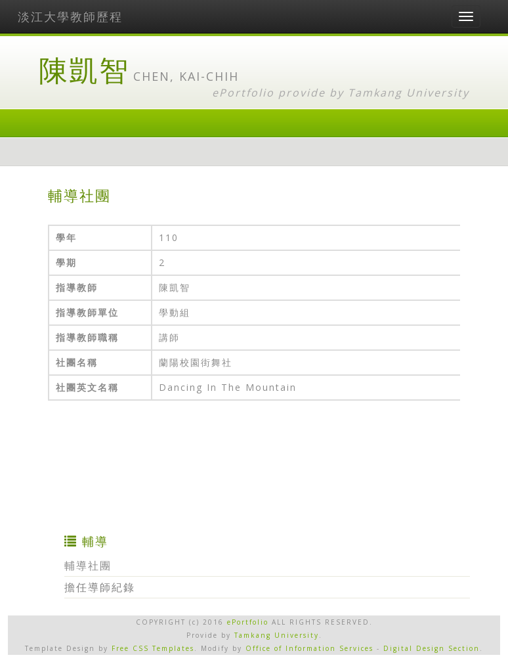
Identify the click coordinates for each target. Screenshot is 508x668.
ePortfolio (247, 622)
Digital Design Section (431, 648)
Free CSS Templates (153, 648)
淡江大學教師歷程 (70, 16)
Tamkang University (408, 92)
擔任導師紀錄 (99, 587)
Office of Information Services (309, 648)
